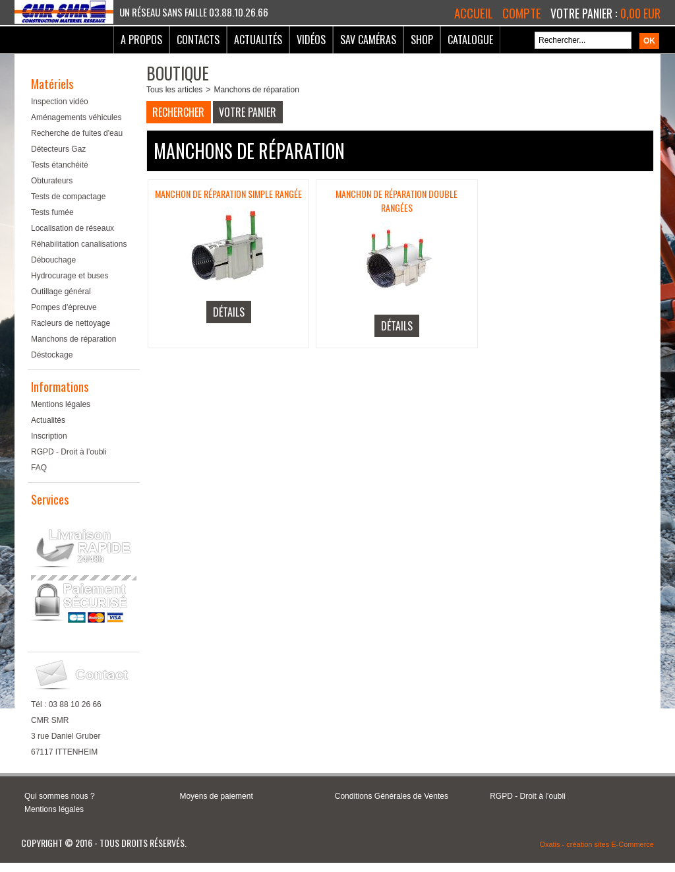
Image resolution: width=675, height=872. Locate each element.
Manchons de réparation (73, 339)
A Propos (141, 39)
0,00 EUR (640, 13)
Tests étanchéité (59, 165)
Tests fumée (52, 212)
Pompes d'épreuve (64, 307)
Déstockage (52, 354)
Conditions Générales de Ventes (391, 796)
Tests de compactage (68, 196)
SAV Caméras (368, 39)
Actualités (258, 39)
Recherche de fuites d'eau (77, 133)
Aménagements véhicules (76, 117)
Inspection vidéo (59, 101)
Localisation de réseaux (72, 228)
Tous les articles (174, 89)
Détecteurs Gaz (58, 149)
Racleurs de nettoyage (70, 323)
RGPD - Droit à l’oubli (69, 451)
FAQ (39, 467)
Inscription (49, 436)
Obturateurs (52, 180)
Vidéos (311, 39)
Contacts (198, 39)
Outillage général (61, 291)
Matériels (52, 83)
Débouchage (53, 260)
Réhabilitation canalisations (79, 244)
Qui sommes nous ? (59, 796)
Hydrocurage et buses (69, 275)
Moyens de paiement (215, 796)
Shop (422, 39)
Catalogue (470, 39)
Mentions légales (60, 404)
